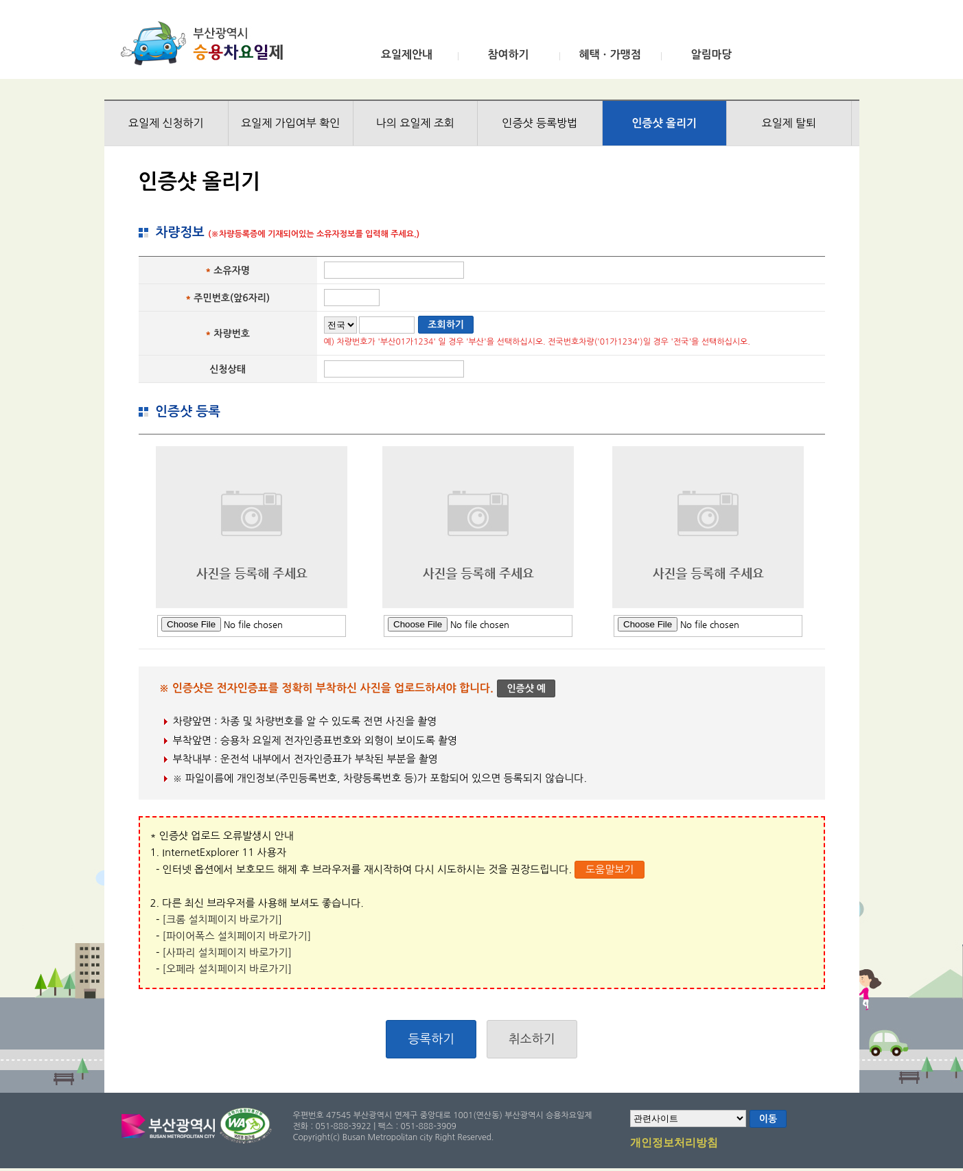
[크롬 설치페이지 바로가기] (222, 919)
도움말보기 (609, 869)
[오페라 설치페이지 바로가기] (227, 969)
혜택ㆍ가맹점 (609, 54)
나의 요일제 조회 (415, 122)
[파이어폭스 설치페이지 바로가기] (237, 936)
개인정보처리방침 (674, 1143)
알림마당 (711, 54)
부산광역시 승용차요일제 (206, 43)
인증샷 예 (526, 688)
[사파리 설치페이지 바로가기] (227, 952)
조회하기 (446, 324)
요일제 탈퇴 (788, 122)
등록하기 (431, 1039)
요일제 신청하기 (166, 122)
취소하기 (532, 1039)
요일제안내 (406, 54)
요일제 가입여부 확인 (290, 122)
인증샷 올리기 (664, 123)
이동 (768, 1119)
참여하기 (508, 54)
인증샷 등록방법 (539, 122)
